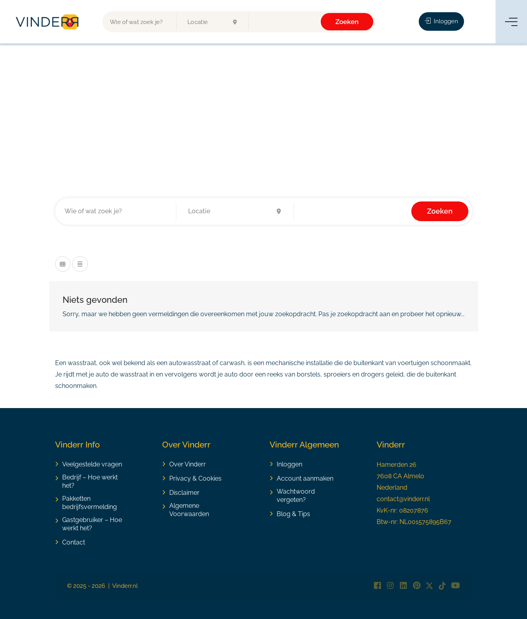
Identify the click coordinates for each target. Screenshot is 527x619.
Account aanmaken (305, 478)
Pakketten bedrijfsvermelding (89, 503)
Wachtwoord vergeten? (296, 495)
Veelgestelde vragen (92, 464)
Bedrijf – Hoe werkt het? (90, 481)
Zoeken (347, 21)
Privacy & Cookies (195, 478)
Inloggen (441, 21)
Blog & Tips (293, 514)
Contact (73, 542)
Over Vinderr (187, 464)
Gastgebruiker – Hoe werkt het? (92, 524)
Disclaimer (184, 492)
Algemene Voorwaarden (189, 510)
